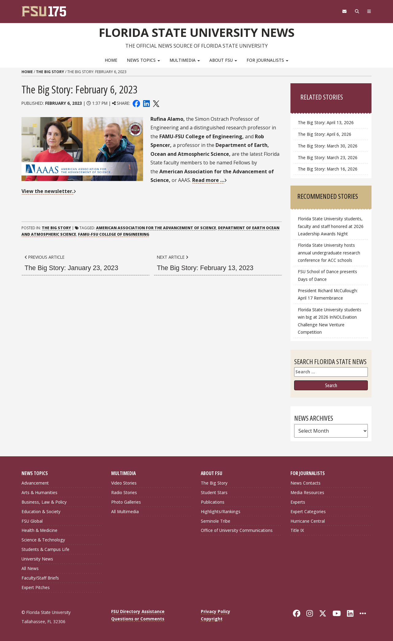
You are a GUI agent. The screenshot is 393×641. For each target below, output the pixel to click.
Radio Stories (124, 492)
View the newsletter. (47, 191)
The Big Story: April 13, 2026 (326, 122)
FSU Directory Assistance (138, 611)
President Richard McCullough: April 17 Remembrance (328, 294)
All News (30, 568)
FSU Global (32, 521)
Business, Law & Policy (44, 502)
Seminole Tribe (215, 521)
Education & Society (40, 511)
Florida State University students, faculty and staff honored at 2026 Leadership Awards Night (331, 226)
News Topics (143, 60)
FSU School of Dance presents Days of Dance (327, 275)
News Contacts (305, 483)
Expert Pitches (35, 587)
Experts (297, 502)
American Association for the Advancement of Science (156, 227)
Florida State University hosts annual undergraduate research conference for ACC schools (329, 252)
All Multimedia (125, 511)
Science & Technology (43, 540)
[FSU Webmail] (344, 11)
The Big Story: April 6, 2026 (324, 134)
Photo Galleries (126, 502)
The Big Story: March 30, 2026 (327, 146)
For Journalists (267, 60)
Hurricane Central (307, 521)
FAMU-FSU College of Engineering (113, 234)
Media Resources (307, 492)
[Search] (357, 11)
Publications (212, 502)
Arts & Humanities (39, 492)
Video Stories (124, 483)
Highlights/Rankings (220, 511)
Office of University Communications (237, 530)
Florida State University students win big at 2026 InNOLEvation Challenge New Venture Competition (329, 321)
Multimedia (184, 60)
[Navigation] (369, 11)
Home (111, 60)
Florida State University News (196, 32)
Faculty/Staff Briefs (40, 578)
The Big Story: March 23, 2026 (327, 157)
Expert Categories (308, 511)
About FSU (223, 60)
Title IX (297, 530)
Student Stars (214, 492)
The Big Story (50, 71)
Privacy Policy (215, 611)
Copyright (212, 619)
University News (37, 559)
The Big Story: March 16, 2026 (327, 169)
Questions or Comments (137, 619)
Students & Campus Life (45, 549)
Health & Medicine (39, 530)
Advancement (35, 483)
